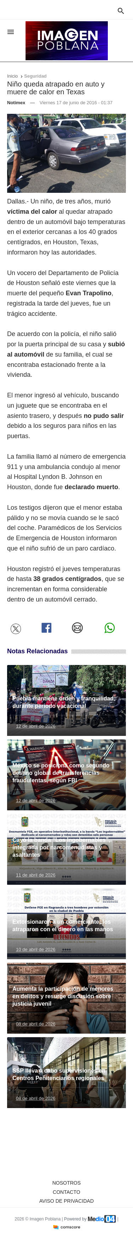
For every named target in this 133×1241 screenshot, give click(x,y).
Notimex (16, 102)
